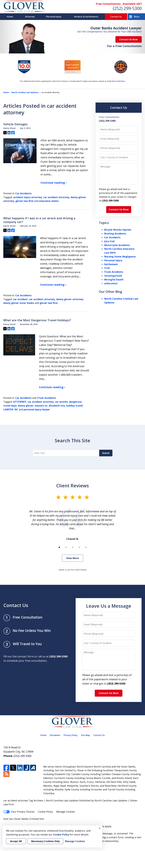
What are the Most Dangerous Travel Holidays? (37, 320)
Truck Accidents (46, 397)
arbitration (110, 283)
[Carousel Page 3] (72, 547)
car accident (20, 299)
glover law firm (24, 201)
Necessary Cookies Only (45, 841)
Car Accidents (23, 193)
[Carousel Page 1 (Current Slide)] (59, 547)
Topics (104, 222)
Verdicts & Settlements (86, 16)
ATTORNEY (19, 401)
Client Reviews (72, 485)
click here (121, 81)
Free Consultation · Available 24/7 (119, 4)
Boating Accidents (115, 233)
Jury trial (109, 241)
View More (72, 558)
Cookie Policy (45, 811)
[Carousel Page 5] (86, 547)
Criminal (34, 818)
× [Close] (100, 828)
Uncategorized (113, 275)
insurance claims (49, 201)
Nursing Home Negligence (120, 256)
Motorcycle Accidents (117, 245)
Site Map (85, 735)
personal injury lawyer (37, 409)
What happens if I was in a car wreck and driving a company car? (39, 220)
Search (105, 453)
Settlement (111, 264)
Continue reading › (53, 182)
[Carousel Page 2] (66, 547)
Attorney (30, 16)
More (136, 16)
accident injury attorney (27, 197)
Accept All (16, 841)
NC (16, 409)
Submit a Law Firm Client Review (72, 569)
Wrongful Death (113, 279)
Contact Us (116, 16)
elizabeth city (57, 405)
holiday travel (74, 405)
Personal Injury (54, 16)
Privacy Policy (71, 735)
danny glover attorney (69, 299)
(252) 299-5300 (127, 8)
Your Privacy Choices (19, 811)
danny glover (25, 405)
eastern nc (41, 405)
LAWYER (8, 409)
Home (10, 16)
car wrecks (61, 401)
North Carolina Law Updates (25, 92)
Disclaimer (55, 735)
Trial (107, 268)
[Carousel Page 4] (79, 547)
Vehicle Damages (15, 124)
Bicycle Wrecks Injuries (117, 229)
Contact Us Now (128, 39)
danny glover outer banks (18, 302)
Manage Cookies (65, 811)
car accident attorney (56, 197)
